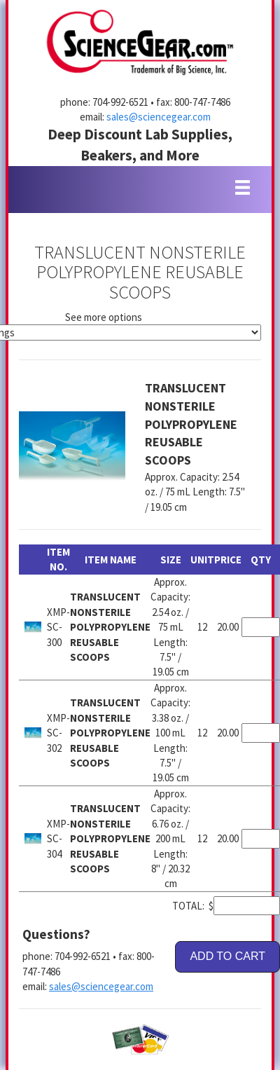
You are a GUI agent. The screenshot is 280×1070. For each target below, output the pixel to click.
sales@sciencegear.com (158, 116)
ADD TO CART (227, 956)
